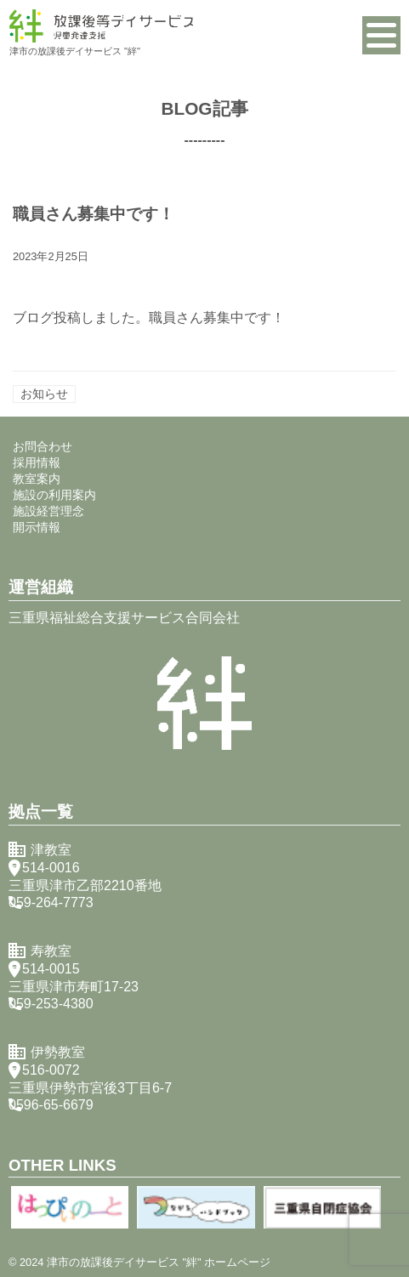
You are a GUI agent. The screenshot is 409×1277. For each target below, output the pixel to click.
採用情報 (36, 462)
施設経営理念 (48, 511)
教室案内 (36, 478)
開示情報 (36, 527)
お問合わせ (42, 446)
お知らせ (44, 393)
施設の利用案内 (54, 495)
